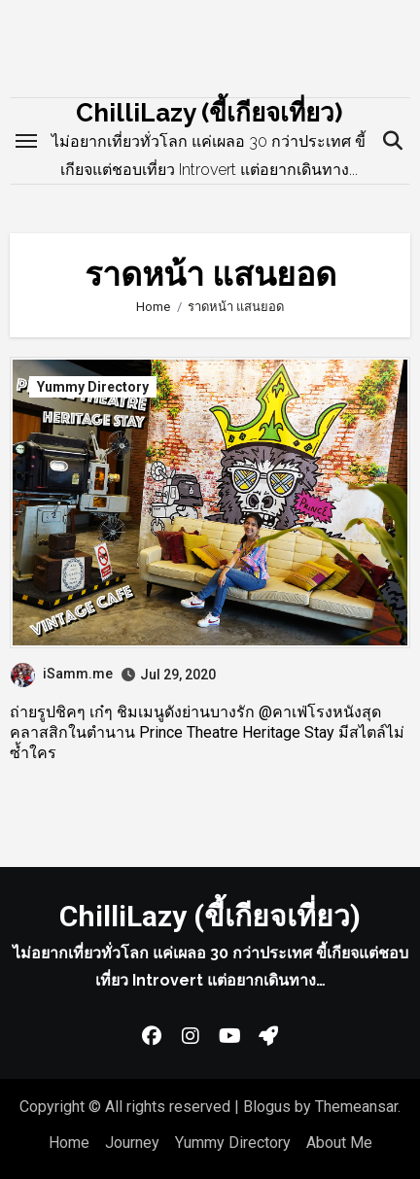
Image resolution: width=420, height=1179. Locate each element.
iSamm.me (62, 673)
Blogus (267, 1106)
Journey (132, 1142)
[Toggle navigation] (26, 141)
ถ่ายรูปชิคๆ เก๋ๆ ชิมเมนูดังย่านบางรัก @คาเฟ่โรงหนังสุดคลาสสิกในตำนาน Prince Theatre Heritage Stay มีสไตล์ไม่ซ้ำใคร (207, 732)
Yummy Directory (93, 387)
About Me (339, 1142)
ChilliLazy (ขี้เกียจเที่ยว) (209, 112)
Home (69, 1142)
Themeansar (356, 1106)
